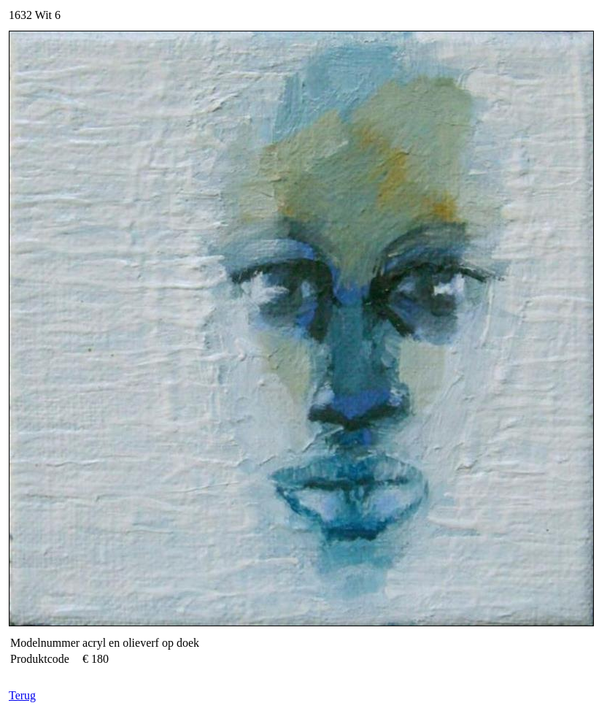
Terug (22, 695)
